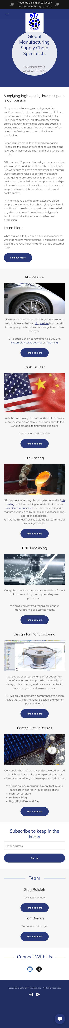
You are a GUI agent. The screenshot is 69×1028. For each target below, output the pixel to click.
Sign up (35, 858)
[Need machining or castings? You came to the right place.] (34, 4)
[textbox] (34, 845)
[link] (34, 14)
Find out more (18, 257)
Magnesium (42, 323)
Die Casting (35, 342)
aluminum (12, 508)
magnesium (26, 508)
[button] (8, 14)
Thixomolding (19, 342)
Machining (52, 342)
